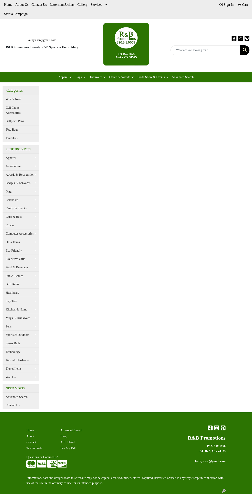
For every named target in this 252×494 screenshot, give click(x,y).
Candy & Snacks (16, 208)
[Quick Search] (205, 50)
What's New (13, 99)
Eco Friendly (14, 250)
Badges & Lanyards (18, 183)
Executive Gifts (15, 259)
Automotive (13, 166)
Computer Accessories (20, 233)
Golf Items (12, 284)
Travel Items (13, 368)
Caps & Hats (14, 216)
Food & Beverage (17, 267)
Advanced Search (183, 77)
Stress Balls (13, 343)
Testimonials (34, 448)
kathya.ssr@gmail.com (42, 40)
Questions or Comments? (42, 457)
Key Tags (11, 301)
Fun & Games (14, 276)
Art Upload (67, 442)
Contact (31, 442)
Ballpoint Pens (15, 121)
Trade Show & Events (151, 77)
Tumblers (12, 138)
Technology (13, 351)
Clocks (10, 225)
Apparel (63, 77)
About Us (22, 4)
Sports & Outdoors (17, 334)
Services (96, 4)
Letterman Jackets (62, 4)
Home (8, 4)
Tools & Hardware (17, 360)
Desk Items (13, 242)
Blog (63, 436)
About (30, 436)
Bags (78, 77)
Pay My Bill (68, 448)
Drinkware (95, 77)
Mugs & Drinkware (18, 318)
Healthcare (12, 292)
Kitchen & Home (16, 309)
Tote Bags (12, 129)
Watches (11, 377)
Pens (9, 326)
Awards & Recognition (20, 174)
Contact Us (39, 4)
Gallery (82, 4)
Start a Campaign (16, 14)
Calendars (12, 200)
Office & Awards (119, 77)
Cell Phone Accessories (13, 110)
